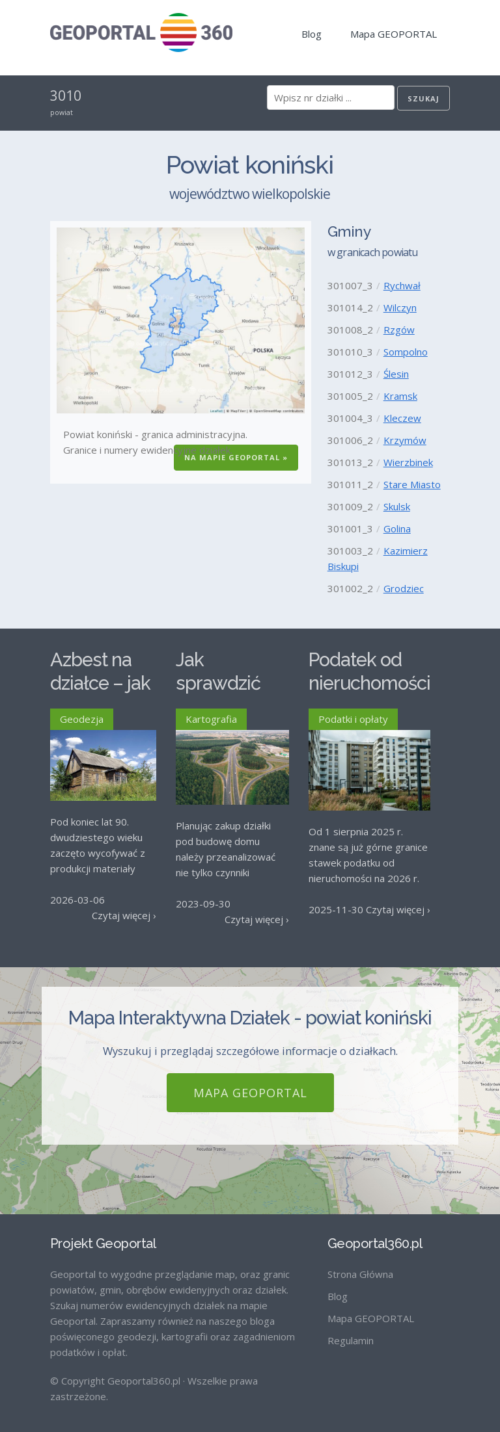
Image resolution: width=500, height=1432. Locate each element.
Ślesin (396, 373)
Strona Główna (360, 1262)
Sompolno (405, 351)
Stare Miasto (412, 484)
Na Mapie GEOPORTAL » (236, 457)
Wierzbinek (408, 462)
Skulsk (396, 506)
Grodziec (403, 588)
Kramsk (400, 395)
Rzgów (399, 329)
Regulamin (350, 1329)
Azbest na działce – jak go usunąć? (100, 683)
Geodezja (82, 718)
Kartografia (211, 718)
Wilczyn (400, 307)
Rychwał (402, 285)
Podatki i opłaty (353, 718)
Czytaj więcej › (124, 915)
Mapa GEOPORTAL (393, 33)
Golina (397, 528)
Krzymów (404, 440)
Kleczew (402, 417)
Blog (311, 33)
